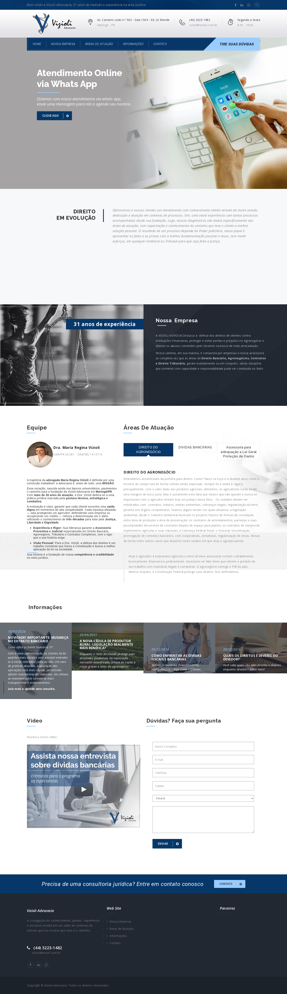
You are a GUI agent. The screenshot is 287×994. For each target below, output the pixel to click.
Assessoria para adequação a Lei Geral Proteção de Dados (239, 451)
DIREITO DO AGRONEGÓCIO (148, 449)
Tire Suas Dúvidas (237, 44)
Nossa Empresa (63, 44)
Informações (133, 44)
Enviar (169, 844)
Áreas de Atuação (99, 44)
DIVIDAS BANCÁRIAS (195, 447)
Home (37, 44)
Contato (160, 44)
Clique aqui (56, 116)
